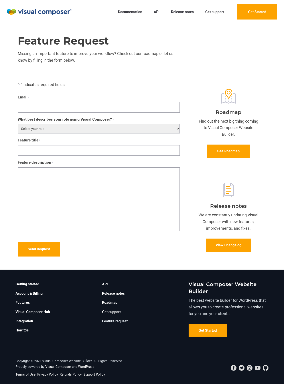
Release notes (182, 12)
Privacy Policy (47, 374)
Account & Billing (29, 293)
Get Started (257, 12)
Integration (24, 321)
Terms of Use (26, 374)
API (157, 12)
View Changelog (228, 245)
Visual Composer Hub (33, 312)
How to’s (22, 330)
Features (23, 302)
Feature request (115, 321)
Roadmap (109, 302)
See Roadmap (228, 151)
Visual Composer (58, 367)
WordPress (86, 367)
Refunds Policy (71, 374)
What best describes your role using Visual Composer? (66, 119)
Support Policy (94, 374)
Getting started (27, 284)
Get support (214, 12)
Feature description (35, 162)
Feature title (29, 140)
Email (24, 97)
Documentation (130, 12)
